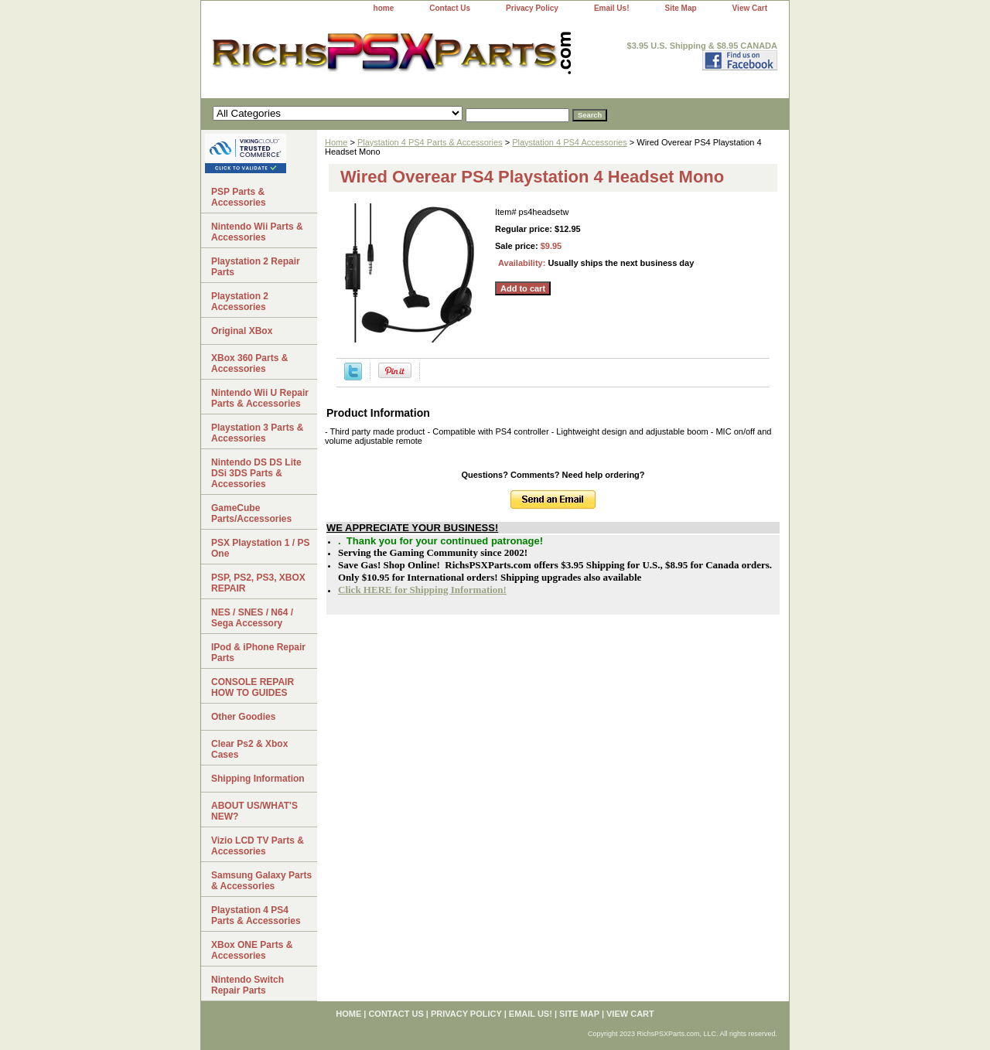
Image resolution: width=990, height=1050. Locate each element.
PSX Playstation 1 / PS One (260, 548)
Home (336, 142)
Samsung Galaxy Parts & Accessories (261, 880)
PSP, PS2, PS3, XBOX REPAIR (258, 583)
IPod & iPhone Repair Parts (258, 652)
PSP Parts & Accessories (238, 197)
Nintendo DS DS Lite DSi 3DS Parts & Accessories (256, 473)
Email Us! (612, 8)
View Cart (749, 8)
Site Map (680, 8)
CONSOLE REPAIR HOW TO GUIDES (252, 687)
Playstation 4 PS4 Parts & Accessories (430, 142)
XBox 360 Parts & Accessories (249, 363)
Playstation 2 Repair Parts (255, 267)
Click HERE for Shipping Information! (422, 589)
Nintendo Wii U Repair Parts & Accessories (260, 398)
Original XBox (241, 331)
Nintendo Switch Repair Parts (247, 985)
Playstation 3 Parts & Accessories (257, 433)
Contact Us (449, 8)
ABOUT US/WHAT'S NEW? (254, 811)
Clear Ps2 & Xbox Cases (249, 749)
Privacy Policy (532, 8)
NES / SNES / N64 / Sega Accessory (252, 618)
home (384, 8)
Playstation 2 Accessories (239, 301)
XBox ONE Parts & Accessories (251, 950)
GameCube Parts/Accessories (251, 513)
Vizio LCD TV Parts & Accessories (257, 846)
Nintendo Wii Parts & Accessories (257, 232)
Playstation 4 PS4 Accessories (569, 142)
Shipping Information (258, 778)
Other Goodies (243, 716)
